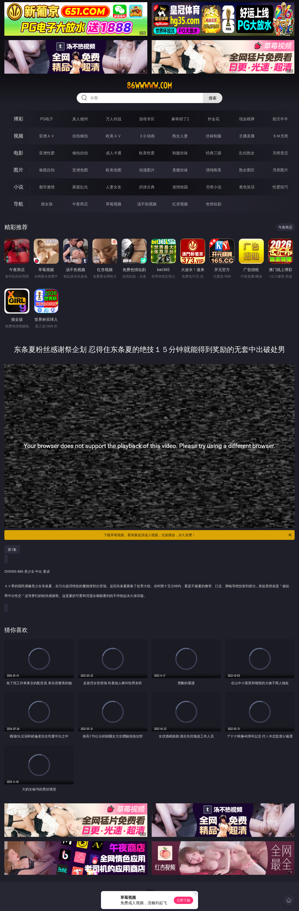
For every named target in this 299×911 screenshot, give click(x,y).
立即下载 (183, 900)
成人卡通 (113, 153)
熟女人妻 (180, 136)
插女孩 (47, 204)
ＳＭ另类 (280, 136)
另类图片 (280, 170)
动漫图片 (147, 170)
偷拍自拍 (80, 153)
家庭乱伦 (80, 187)
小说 (18, 187)
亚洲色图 (80, 170)
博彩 (18, 118)
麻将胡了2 (180, 119)
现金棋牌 (247, 119)
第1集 (12, 549)
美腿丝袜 (180, 170)
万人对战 (113, 119)
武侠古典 (147, 187)
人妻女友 (113, 187)
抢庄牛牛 (280, 119)
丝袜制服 (213, 136)
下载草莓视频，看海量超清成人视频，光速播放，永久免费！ (198, 535)
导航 (18, 204)
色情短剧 (213, 204)
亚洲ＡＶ (47, 136)
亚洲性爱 (47, 153)
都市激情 (47, 187)
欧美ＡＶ (113, 136)
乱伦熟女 (247, 153)
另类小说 (213, 187)
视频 (18, 135)
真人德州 (80, 119)
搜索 (212, 98)
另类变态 (280, 153)
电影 (18, 152)
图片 (18, 169)
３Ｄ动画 (147, 136)
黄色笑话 (247, 187)
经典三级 (213, 153)
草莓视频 (113, 204)
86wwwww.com (149, 85)
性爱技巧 (280, 187)
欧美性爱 (147, 153)
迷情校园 (180, 187)
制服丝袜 (180, 153)
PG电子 (46, 119)
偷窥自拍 (47, 170)
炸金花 (213, 119)
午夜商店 (80, 204)
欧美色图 (113, 170)
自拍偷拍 (80, 136)
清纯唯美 (213, 170)
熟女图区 (247, 170)
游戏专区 (147, 119)
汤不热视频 (147, 204)
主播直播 (247, 136)
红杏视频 (180, 204)
